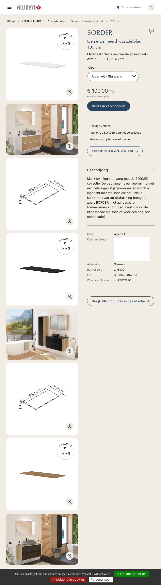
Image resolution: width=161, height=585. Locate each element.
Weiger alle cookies (68, 579)
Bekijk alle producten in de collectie (121, 301)
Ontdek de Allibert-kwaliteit (115, 151)
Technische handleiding (26, 390)
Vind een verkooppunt (108, 106)
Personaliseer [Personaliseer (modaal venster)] (101, 579)
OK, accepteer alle (131, 574)
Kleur (92, 67)
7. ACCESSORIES (93, 533)
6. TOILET (88, 527)
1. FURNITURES (92, 505)
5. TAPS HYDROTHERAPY (99, 522)
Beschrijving (121, 170)
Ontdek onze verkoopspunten (33, 551)
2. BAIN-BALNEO (93, 510)
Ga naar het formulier (27, 520)
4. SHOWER (90, 516)
